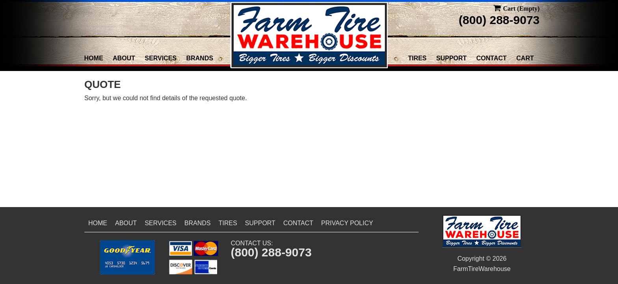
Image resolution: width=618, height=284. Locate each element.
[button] (127, 257)
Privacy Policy (347, 223)
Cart (525, 58)
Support (451, 58)
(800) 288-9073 (499, 19)
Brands (199, 58)
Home (93, 58)
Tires (417, 58)
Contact (492, 58)
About (124, 58)
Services (161, 58)
